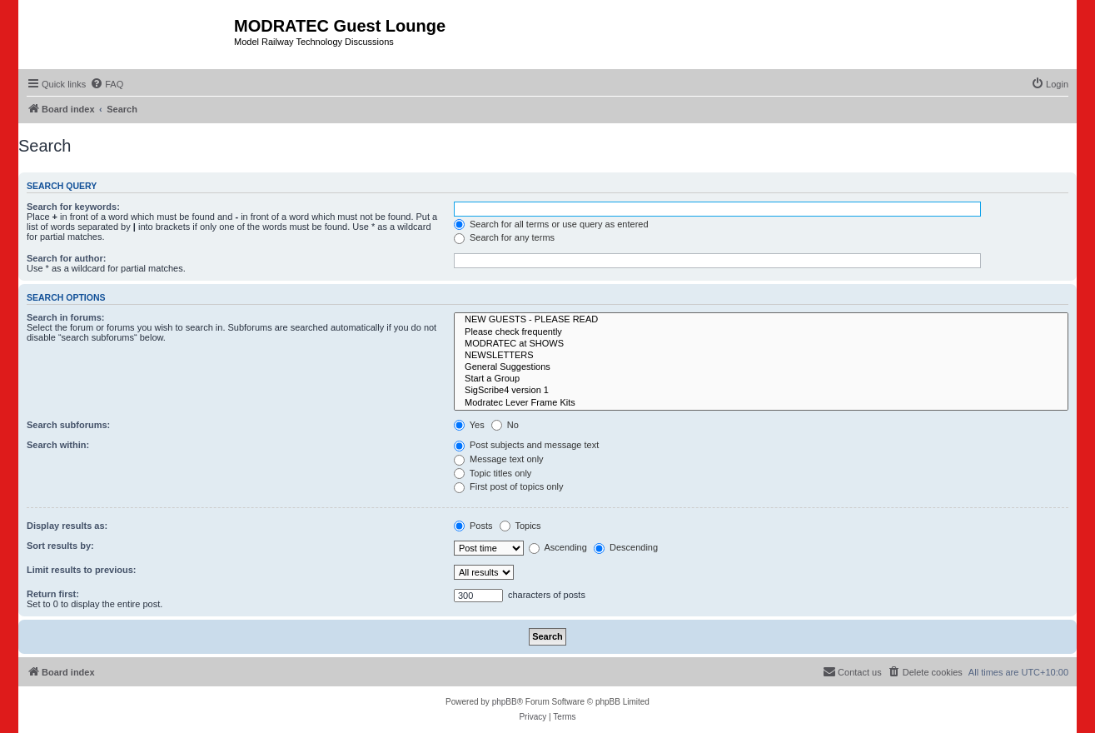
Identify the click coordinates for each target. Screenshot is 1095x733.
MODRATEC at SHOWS (761, 344)
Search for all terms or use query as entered (551, 224)
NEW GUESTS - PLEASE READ (761, 320)
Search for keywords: (73, 207)
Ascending (558, 547)
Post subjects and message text (526, 445)
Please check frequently (761, 332)
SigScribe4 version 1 (761, 390)
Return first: (53, 594)
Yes (469, 425)
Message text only (499, 459)
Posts (473, 526)
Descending (626, 547)
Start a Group (761, 379)
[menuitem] (106, 84)
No (505, 425)
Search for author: (66, 258)
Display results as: (67, 526)
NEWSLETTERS (761, 356)
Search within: (58, 445)
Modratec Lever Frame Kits (761, 403)
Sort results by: (60, 546)
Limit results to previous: (81, 570)
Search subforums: (68, 425)
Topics (520, 526)
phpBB (504, 701)
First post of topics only (509, 486)
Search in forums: (66, 317)
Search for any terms (504, 237)
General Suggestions (761, 367)
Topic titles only (492, 473)
